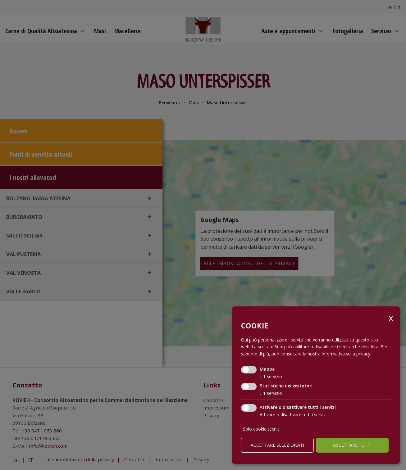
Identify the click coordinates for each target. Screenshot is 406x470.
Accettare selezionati (277, 445)
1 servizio (271, 376)
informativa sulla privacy (346, 354)
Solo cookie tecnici (262, 429)
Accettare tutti (352, 445)
